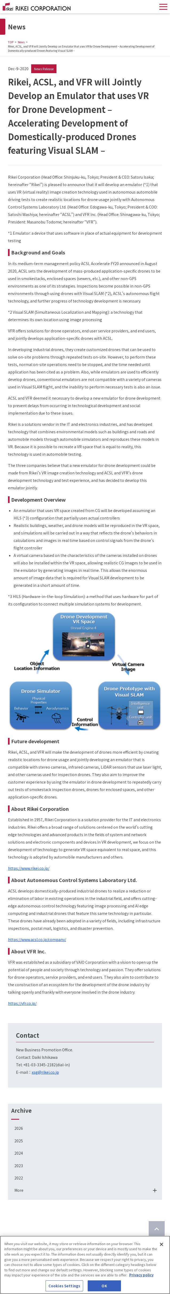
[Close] (161, 1246)
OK (104, 1287)
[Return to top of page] (157, 1229)
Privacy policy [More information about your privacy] (141, 1276)
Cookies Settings (64, 1287)
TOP (10, 42)
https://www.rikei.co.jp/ (28, 868)
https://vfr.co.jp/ (22, 1003)
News (21, 42)
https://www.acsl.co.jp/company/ (37, 939)
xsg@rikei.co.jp (45, 1072)
